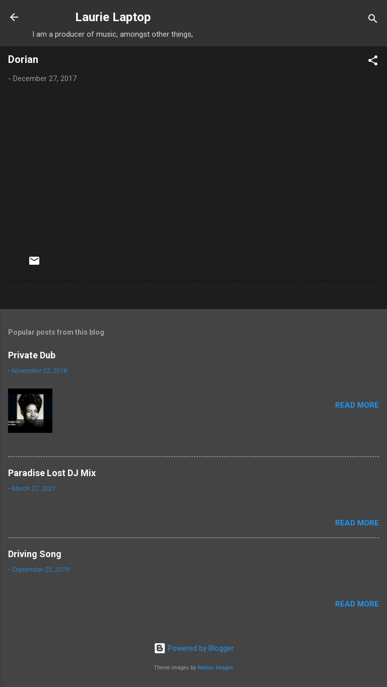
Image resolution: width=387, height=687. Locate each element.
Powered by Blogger (194, 648)
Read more (357, 405)
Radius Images (215, 667)
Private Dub (31, 355)
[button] (373, 62)
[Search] (373, 20)
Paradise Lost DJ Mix (52, 473)
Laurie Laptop (113, 17)
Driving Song (34, 554)
